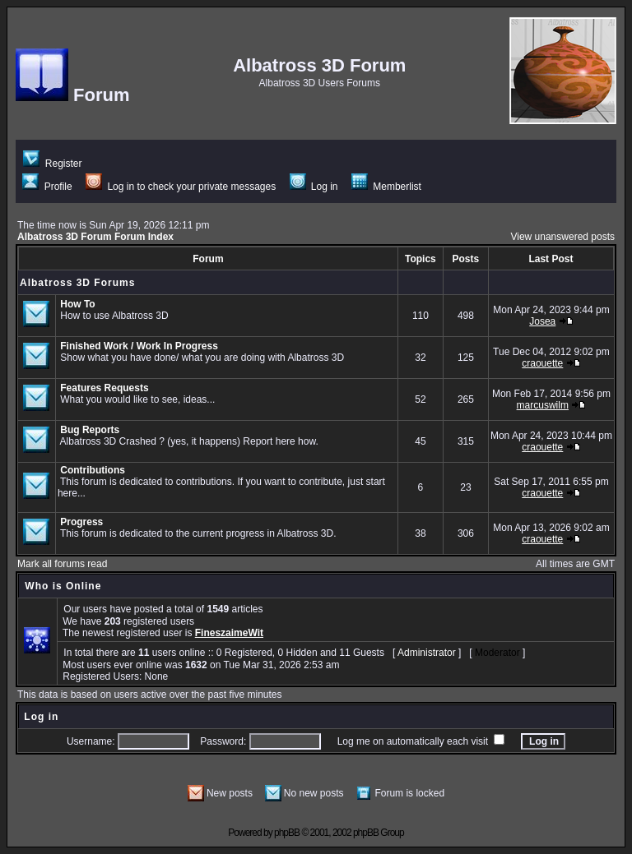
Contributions (92, 470)
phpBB (287, 832)
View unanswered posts (562, 236)
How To (77, 304)
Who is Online (63, 586)
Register (52, 163)
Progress (81, 522)
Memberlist (386, 186)
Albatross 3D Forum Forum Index (95, 236)
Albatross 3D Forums (77, 283)
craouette (542, 363)
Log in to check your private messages (181, 186)
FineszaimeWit (229, 633)
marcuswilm (543, 405)
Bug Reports (89, 430)
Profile (47, 186)
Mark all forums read (62, 564)
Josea (542, 321)
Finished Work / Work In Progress (139, 346)
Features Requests (104, 388)
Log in (314, 186)
